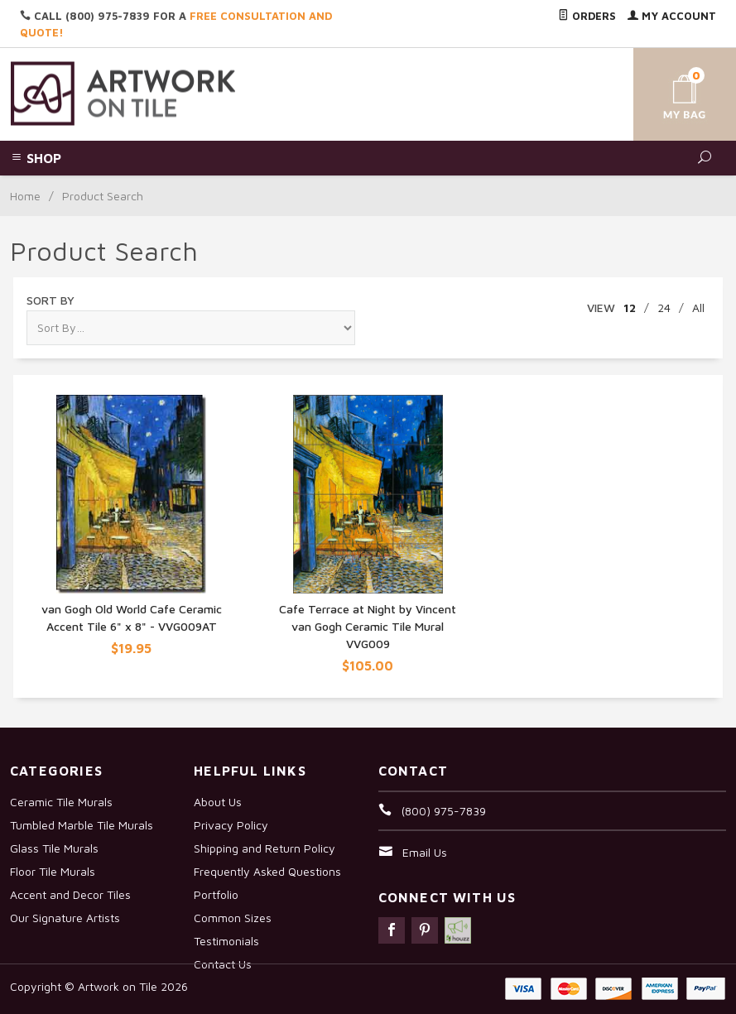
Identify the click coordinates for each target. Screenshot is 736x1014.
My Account (672, 15)
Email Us (424, 852)
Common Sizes (233, 918)
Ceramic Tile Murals (61, 802)
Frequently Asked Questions (267, 871)
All (698, 307)
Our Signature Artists (65, 918)
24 (664, 307)
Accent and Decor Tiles (70, 894)
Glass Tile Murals (54, 848)
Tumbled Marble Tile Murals (81, 825)
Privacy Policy (231, 825)
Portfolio (216, 894)
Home (25, 196)
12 (629, 307)
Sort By (50, 300)
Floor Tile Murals (52, 871)
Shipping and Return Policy (264, 848)
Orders (587, 15)
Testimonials (226, 941)
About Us (218, 802)
